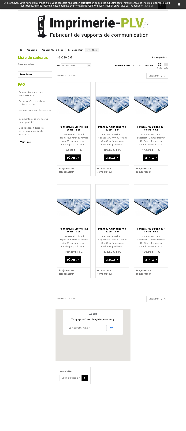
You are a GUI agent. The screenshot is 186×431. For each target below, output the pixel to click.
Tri (58, 65)
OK (111, 328)
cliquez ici (147, 5)
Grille (159, 66)
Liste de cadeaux (33, 57)
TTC (135, 65)
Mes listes (26, 74)
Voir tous (25, 141)
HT (140, 65)
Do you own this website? (79, 328)
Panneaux (32, 50)
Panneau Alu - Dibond (52, 50)
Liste (166, 66)
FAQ (21, 84)
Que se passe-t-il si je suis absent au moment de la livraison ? (32, 131)
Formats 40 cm (75, 50)
